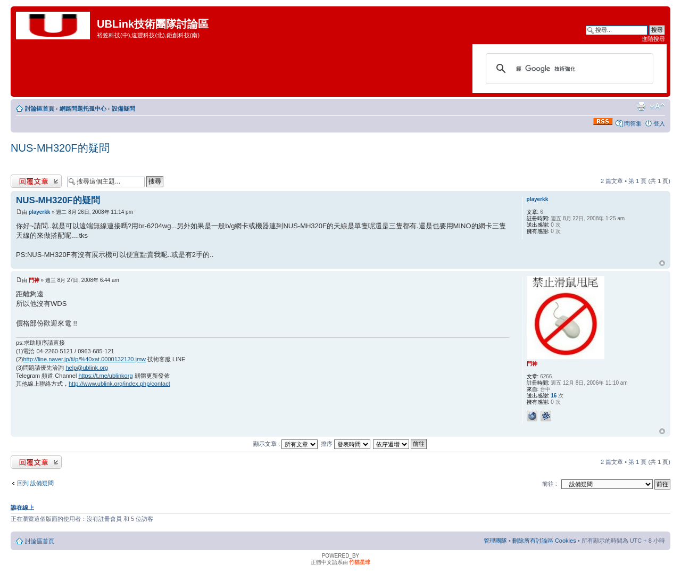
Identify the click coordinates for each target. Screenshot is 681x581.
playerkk (40, 212)
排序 (345, 444)
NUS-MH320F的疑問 (60, 148)
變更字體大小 (657, 106)
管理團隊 (495, 540)
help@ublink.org (87, 367)
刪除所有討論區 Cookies (544, 540)
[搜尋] (568, 68)
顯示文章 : (285, 444)
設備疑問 (123, 108)
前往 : (549, 483)
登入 (659, 123)
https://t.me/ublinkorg (105, 375)
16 (554, 396)
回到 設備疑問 (35, 483)
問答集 (633, 123)
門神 (34, 280)
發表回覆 (36, 181)
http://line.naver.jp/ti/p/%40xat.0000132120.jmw (84, 359)
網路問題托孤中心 (83, 108)
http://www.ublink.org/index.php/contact (119, 383)
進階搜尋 (653, 39)
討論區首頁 (39, 108)
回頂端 (662, 263)
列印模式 (641, 106)
